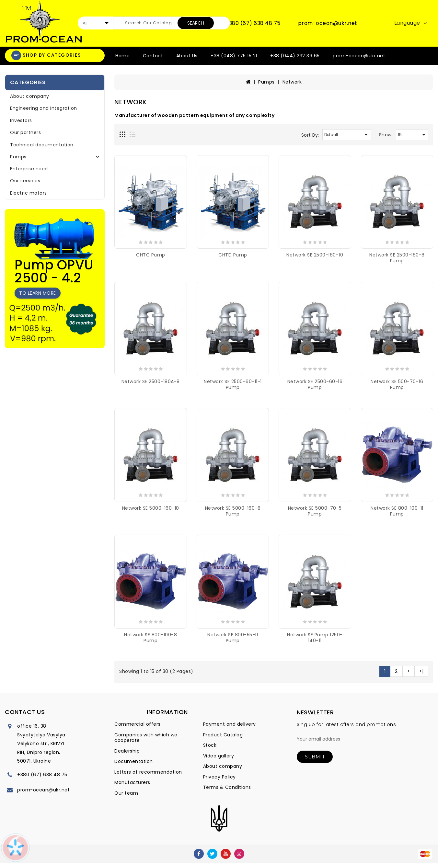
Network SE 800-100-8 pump (150, 637)
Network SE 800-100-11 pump (397, 511)
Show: (386, 134)
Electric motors (28, 193)
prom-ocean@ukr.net (327, 23)
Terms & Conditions (227, 787)
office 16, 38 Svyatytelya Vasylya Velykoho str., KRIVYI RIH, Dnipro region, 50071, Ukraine (41, 743)
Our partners (25, 132)
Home (122, 55)
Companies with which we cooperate (146, 738)
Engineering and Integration (43, 108)
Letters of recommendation (148, 772)
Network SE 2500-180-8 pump (397, 258)
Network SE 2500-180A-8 (150, 381)
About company (29, 96)
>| (421, 671)
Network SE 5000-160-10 (150, 508)
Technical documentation (42, 145)
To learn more (37, 293)
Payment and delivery (229, 724)
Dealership (127, 751)
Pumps (18, 156)
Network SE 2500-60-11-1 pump (233, 384)
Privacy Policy (219, 777)
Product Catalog (223, 735)
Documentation (133, 761)
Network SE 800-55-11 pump (232, 637)
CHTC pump (150, 255)
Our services (25, 180)
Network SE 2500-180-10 (314, 255)
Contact (153, 55)
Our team (126, 793)
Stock (210, 745)
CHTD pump (232, 255)
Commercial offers (137, 724)
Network (292, 82)
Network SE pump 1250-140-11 (315, 637)
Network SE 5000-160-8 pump (233, 511)
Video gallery (218, 756)
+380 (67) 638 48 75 (253, 23)
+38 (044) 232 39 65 (295, 55)
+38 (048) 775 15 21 (234, 55)
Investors (21, 120)
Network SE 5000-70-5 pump (315, 511)
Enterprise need (29, 168)
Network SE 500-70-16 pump (397, 384)
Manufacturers (132, 782)
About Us (187, 55)
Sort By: (310, 135)
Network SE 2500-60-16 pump (315, 384)
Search (195, 23)
